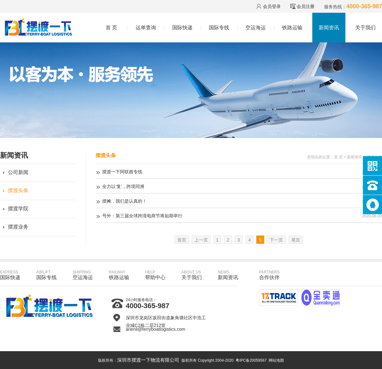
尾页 (295, 239)
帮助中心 (155, 275)
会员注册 (306, 6)
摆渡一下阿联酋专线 (122, 171)
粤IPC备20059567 (251, 360)
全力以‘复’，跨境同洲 (123, 186)
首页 (181, 239)
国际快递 (182, 27)
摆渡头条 (18, 190)
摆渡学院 (18, 208)
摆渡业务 (18, 226)
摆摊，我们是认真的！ (124, 201)
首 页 (111, 27)
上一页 (201, 239)
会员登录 (272, 6)
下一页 (276, 239)
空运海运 (255, 27)
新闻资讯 (329, 27)
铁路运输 (292, 27)
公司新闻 (18, 172)
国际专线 (219, 27)
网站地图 (276, 360)
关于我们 (365, 27)
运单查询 (146, 27)
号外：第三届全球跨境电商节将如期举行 (142, 215)
